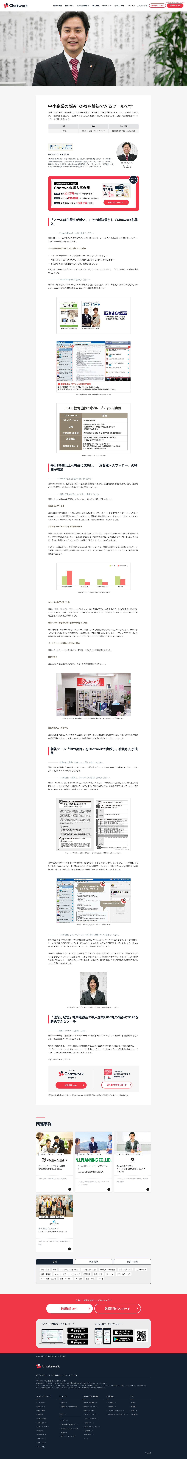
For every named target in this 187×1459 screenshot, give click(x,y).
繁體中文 (134, 1411)
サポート (105, 5)
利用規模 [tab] (93, 1261)
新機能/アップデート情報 (69, 1406)
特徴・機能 (57, 6)
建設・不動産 (46, 1274)
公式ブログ (88, 1423)
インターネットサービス (69, 1270)
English (133, 1406)
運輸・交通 (45, 1270)
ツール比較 (41, 1447)
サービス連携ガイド (90, 1402)
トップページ (41, 1402)
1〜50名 (63, 131)
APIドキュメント (89, 1406)
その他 (100, 1279)
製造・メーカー (66, 1279)
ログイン (131, 5)
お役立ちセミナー (43, 1427)
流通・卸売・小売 (123, 1274)
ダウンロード (119, 6)
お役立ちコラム (42, 1423)
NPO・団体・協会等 (48, 1279)
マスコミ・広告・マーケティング (93, 131)
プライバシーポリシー (115, 1411)
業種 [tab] (55, 1261)
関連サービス (41, 1435)
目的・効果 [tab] (132, 1261)
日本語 (133, 1402)
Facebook (87, 1435)
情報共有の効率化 (118, 131)
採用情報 (111, 1406)
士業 (54, 1270)
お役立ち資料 (142, 5)
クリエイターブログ (90, 1427)
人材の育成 (131, 131)
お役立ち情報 (82, 5)
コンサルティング (89, 1270)
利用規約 (64, 1432)
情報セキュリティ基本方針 (116, 1414)
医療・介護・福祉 (125, 1270)
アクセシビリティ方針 (68, 1436)
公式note (87, 1431)
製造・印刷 (90, 1279)
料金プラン (69, 6)
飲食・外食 (98, 1274)
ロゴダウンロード (90, 1414)
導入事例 (95, 6)
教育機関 (87, 1274)
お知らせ (64, 1402)
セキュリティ (41, 1443)
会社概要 (111, 1402)
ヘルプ (63, 1420)
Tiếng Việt (134, 1414)
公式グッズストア (90, 1419)
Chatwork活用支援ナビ (68, 1424)
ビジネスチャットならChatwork (46, 1356)
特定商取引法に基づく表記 (69, 1428)
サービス (109, 1274)
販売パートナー (89, 1411)
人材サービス (141, 1270)
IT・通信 (78, 1279)
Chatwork (16, 5)
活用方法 (40, 1431)
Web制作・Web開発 (107, 1270)
